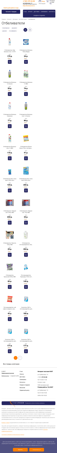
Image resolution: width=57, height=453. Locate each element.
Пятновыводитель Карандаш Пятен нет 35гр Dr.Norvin (26, 276)
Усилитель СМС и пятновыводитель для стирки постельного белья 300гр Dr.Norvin (10, 340)
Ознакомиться (37, 449)
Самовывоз (44, 11)
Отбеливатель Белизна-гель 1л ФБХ (9, 147)
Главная (4, 19)
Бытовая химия (23, 19)
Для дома (15, 19)
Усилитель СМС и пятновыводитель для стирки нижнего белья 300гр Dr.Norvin (26, 308)
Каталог (9, 19)
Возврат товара (5, 422)
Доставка (36, 11)
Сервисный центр (24, 390)
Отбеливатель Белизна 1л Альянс (9, 83)
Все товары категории (11, 364)
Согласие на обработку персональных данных (13, 434)
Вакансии (22, 387)
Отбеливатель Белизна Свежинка (9, 115)
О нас (25, 11)
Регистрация (42, 3)
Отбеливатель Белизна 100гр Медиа (26, 50)
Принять (20, 449)
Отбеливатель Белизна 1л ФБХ (26, 83)
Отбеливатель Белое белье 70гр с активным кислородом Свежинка (26, 147)
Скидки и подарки (39, 15)
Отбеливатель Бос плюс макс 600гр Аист (26, 179)
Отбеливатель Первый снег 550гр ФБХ (10, 211)
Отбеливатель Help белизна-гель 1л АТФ (10, 50)
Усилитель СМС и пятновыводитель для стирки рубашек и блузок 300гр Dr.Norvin (26, 340)
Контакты (52, 11)
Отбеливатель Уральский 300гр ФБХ (10, 276)
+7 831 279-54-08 (29, 1)
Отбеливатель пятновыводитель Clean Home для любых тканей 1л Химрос (26, 243)
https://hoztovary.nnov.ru (29, 5)
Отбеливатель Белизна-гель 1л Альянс (26, 115)
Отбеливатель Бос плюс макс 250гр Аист (9, 179)
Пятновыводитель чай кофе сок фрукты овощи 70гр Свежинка (9, 308)
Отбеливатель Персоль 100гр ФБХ (9, 243)
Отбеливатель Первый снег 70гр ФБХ (26, 211)
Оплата (30, 11)
